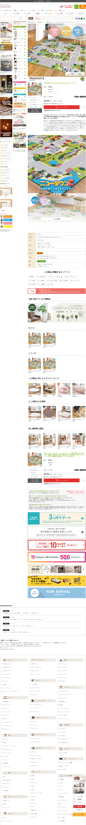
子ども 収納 (32, 284)
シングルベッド (7, 722)
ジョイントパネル (63, 708)
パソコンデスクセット (36, 704)
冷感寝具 (5, 790)
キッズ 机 (50, 284)
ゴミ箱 (61, 783)
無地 (32, 789)
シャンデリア (62, 670)
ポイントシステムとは (5, 153)
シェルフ (5, 739)
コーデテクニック (5, 175)
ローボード (34, 721)
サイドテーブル (35, 674)
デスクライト (62, 677)
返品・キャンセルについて (54, 10)
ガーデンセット (63, 698)
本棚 (4, 742)
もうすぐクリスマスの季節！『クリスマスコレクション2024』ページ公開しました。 (24, 619)
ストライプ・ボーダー (36, 793)
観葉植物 (61, 796)
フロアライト (62, 681)
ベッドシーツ (6, 807)
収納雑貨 (61, 779)
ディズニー (34, 803)
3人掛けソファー (7, 670)
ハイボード (34, 725)
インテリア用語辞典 (5, 178)
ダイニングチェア (35, 742)
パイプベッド (6, 715)
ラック (5, 759)
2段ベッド (5, 718)
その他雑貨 (62, 821)
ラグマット (51, 276)
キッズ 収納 (41, 280)
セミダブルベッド (7, 725)
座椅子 (5, 684)
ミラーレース (34, 817)
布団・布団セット (7, 780)
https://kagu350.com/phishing (7, 649)
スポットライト (63, 674)
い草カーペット (35, 765)
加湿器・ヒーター (63, 766)
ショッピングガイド (37, 10)
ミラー (61, 786)
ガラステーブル (35, 670)
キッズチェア (62, 732)
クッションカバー (63, 793)
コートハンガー (7, 753)
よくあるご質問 (45, 10)
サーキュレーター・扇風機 (65, 762)
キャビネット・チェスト (9, 746)
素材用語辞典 (4, 180)
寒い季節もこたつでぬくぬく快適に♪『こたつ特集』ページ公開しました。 (21, 613)
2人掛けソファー (7, 667)
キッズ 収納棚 (42, 284)
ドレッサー (6, 756)
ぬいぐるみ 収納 (64, 280)
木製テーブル (34, 663)
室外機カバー (62, 701)
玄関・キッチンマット (36, 758)
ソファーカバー (7, 688)
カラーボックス (7, 749)
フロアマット (34, 762)
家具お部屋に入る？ (5, 172)
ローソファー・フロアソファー (11, 691)
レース (33, 806)
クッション (62, 789)
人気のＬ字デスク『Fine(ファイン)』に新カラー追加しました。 (18, 625)
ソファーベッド (7, 677)
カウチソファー (7, 674)
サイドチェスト (35, 711)
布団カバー (6, 800)
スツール (5, 681)
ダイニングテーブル (36, 667)
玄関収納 (5, 763)
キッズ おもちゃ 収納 (52, 280)
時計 (60, 803)
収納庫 (61, 705)
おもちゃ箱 (59, 276)
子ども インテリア (75, 280)
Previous (27, 389)
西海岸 (33, 775)
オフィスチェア (7, 821)
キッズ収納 (62, 735)
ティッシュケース (63, 810)
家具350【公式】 (31, 22)
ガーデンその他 (63, 715)
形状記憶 (33, 810)
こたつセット (34, 694)
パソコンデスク (35, 708)
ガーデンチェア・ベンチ (65, 694)
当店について (17, 10)
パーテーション (7, 766)
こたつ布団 (34, 684)
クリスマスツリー (63, 800)
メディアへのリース (5, 161)
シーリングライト (63, 667)
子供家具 (40, 22)
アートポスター (63, 807)
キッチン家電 (62, 769)
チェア (5, 817)
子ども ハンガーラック (71, 276)
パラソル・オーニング (64, 711)
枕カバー (5, 804)
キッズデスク (62, 728)
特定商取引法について (5, 155)
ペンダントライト (63, 663)
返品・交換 (3, 150)
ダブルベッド (6, 729)
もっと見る (56, 219)
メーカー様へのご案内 (5, 158)
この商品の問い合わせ (33, 459)
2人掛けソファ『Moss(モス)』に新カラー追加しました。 (17, 632)
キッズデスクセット (64, 739)
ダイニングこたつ (35, 691)
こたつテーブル (35, 687)
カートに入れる (61, 107)
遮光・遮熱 (34, 813)
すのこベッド (6, 705)
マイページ (29, 10)
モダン (33, 786)
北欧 (32, 779)
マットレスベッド (7, 711)
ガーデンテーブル (63, 691)
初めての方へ (24, 10)
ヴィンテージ (34, 782)
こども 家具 (32, 280)
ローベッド (6, 708)
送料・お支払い (4, 147)
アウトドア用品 (63, 752)
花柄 (32, 800)
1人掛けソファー (7, 663)
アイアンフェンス (63, 718)
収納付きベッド (7, 701)
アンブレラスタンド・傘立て (66, 814)
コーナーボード (35, 728)
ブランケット (6, 783)
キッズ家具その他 (48, 22)
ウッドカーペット (35, 755)
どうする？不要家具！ (5, 170)
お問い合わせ (62, 10)
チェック (33, 796)
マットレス (6, 787)
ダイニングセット (35, 738)
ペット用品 (62, 817)
